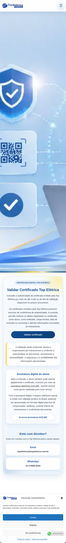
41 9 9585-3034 (33, 465)
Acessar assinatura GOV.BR (33, 417)
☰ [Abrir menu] (61, 6)
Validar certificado (33, 334)
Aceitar (33, 517)
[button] (61, 498)
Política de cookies (23, 539)
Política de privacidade (39, 539)
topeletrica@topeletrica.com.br (33, 451)
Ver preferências (33, 533)
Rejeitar (33, 525)
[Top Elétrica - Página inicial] (29, 5)
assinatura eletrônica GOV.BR (25, 386)
